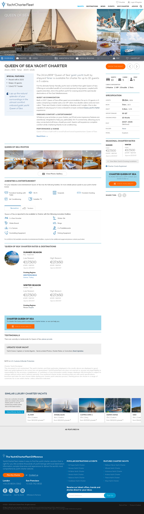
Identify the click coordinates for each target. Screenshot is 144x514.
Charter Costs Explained (117, 166)
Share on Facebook (120, 195)
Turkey (31, 277)
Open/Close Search (141, 6)
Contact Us (7, 495)
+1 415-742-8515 (34, 483)
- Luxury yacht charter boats (22, 4)
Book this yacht (115, 66)
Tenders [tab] (30, 208)
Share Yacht (124, 195)
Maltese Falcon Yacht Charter (115, 465)
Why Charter (123, 6)
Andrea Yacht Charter (112, 474)
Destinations (92, 6)
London (6, 480)
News (103, 6)
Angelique (59, 415)
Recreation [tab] (14, 208)
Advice (135, 6)
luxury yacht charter (92, 108)
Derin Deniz (112, 415)
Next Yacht (137, 66)
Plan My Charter (13, 475)
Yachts (80, 6)
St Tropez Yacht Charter (76, 465)
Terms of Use (123, 505)
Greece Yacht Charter (76, 474)
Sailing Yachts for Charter (29, 12)
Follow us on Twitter (11, 490)
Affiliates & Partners (34, 495)
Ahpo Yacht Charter (112, 481)
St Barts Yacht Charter (76, 471)
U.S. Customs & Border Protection (22, 361)
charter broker (40, 321)
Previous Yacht (130, 66)
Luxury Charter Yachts (11, 12)
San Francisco (32, 480)
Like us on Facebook (5, 490)
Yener (49, 78)
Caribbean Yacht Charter (77, 481)
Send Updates (78, 351)
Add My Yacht (19, 495)
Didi (134, 415)
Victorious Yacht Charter (113, 471)
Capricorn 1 (86, 415)
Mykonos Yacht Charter (76, 478)
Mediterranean (30, 275)
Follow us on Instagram (17, 490)
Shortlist (122, 2)
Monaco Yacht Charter (76, 468)
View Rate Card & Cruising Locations (123, 161)
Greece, (26, 277)
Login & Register (136, 2)
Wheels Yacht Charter (112, 468)
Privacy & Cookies (135, 505)
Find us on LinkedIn (22, 490)
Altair (31, 415)
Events (111, 6)
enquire (31, 307)
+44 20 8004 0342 (12, 483)
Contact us (33, 475)
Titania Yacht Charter (112, 478)
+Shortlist (141, 12)
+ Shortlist (135, 58)
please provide (47, 339)
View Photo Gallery (54, 174)
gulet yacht (77, 75)
